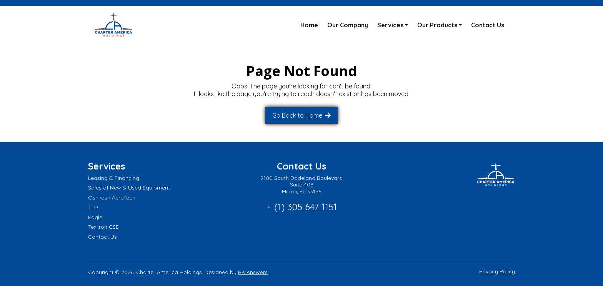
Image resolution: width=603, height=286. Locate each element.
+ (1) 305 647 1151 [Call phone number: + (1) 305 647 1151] (302, 207)
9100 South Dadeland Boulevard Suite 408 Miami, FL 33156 (301, 185)
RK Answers (253, 272)
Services (390, 25)
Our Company (347, 25)
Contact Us (487, 25)
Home (309, 25)
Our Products (437, 25)
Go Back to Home (298, 115)
